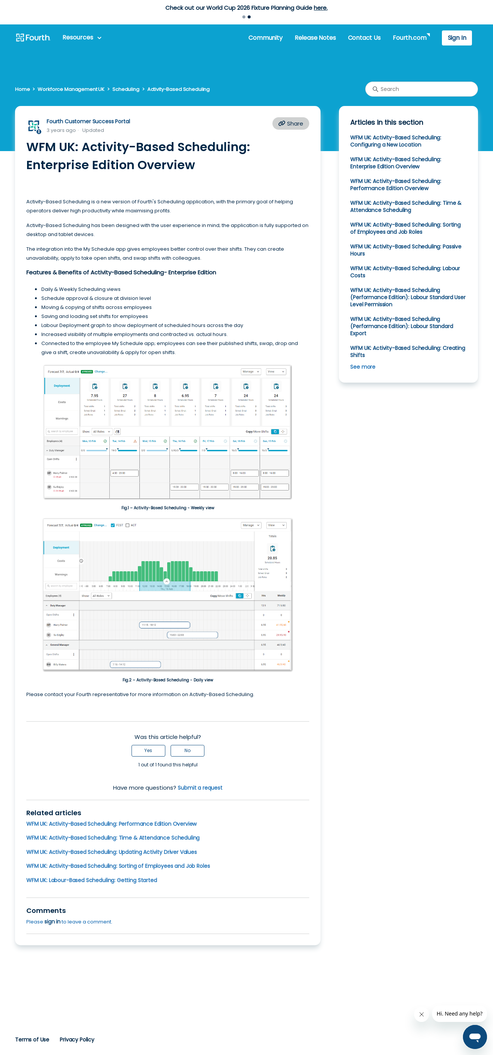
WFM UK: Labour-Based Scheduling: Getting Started (91, 880)
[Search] (421, 89)
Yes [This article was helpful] (148, 750)
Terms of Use (32, 1039)
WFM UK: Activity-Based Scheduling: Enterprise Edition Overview (395, 163)
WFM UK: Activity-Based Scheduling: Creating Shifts (407, 351)
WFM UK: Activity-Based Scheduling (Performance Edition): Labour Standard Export (401, 326)
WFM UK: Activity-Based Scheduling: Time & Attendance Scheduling (113, 838)
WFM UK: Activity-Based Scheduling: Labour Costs (405, 272)
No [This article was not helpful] (187, 750)
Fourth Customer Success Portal (88, 121)
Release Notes (315, 37)
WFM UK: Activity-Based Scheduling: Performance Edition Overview (111, 824)
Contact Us (364, 37)
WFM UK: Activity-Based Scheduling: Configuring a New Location (395, 141)
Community (265, 37)
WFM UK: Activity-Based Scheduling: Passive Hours (405, 250)
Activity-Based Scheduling (178, 89)
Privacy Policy (77, 1039)
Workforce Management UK (71, 89)
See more (362, 367)
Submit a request (200, 788)
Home (22, 89)
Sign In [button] (457, 37)
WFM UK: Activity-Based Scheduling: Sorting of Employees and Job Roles (118, 866)
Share (290, 123)
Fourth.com (409, 37)
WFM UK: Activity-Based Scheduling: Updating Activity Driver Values (111, 852)
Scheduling (125, 89)
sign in (52, 921)
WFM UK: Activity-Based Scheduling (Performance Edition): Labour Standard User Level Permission (407, 297)
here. (320, 8)
